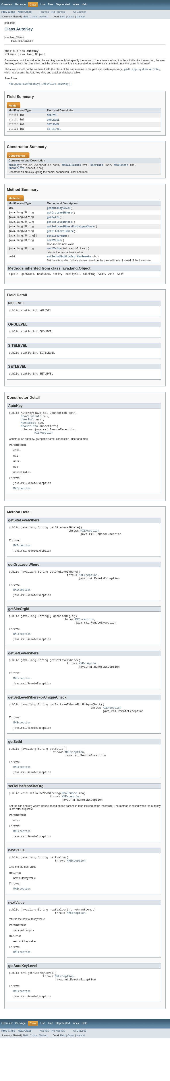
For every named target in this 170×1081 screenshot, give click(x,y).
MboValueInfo (71, 168)
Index (75, 4)
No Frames (58, 11)
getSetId (53, 221)
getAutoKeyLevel (59, 212)
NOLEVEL (52, 117)
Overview (7, 4)
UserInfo (97, 168)
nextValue (54, 245)
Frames (44, 11)
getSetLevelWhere (59, 226)
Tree (50, 4)
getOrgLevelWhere (59, 216)
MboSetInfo (16, 171)
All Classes (79, 11)
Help (84, 4)
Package (20, 4)
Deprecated (63, 4)
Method (43, 16)
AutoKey (14, 168)
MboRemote (121, 168)
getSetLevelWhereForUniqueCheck (70, 231)
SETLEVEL (53, 127)
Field (25, 16)
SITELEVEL (54, 131)
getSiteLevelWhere (60, 236)
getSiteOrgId (56, 241)
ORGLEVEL (53, 122)
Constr (33, 16)
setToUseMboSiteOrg (61, 263)
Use (42, 4)
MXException (43, 447)
